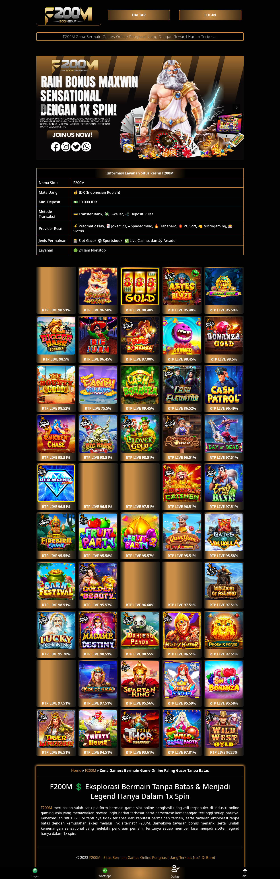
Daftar (175, 873)
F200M (79, 182)
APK (245, 873)
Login (32, 873)
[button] (43, 108)
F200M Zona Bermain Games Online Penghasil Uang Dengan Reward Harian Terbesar (140, 36)
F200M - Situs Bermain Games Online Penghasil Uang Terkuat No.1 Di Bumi (152, 857)
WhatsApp (105, 873)
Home (76, 770)
